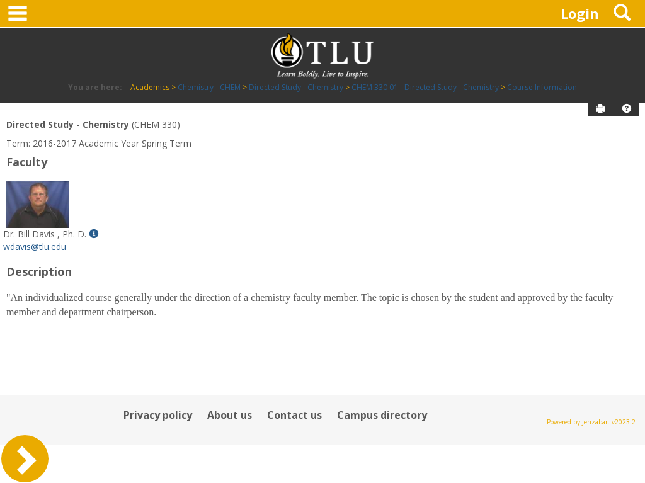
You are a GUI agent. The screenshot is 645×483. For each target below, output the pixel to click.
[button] (627, 108)
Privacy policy (157, 415)
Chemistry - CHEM (209, 87)
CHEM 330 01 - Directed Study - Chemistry (425, 87)
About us (229, 415)
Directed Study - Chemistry (296, 87)
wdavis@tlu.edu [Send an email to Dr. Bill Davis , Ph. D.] (34, 247)
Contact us (294, 415)
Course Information (542, 87)
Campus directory (382, 415)
